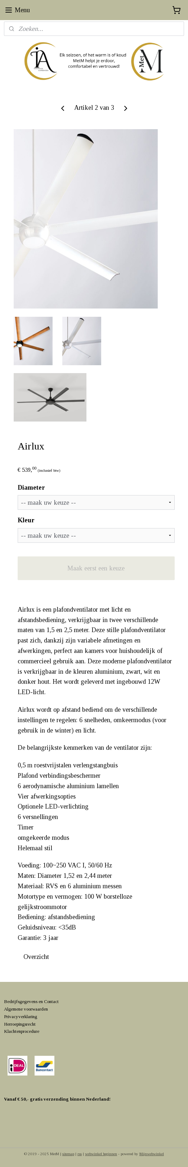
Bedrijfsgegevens (20, 1001)
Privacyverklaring (20, 1016)
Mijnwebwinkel (151, 1154)
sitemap (68, 1154)
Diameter (31, 487)
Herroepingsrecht (20, 1024)
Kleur (26, 520)
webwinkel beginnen (101, 1154)
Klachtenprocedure (21, 1031)
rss (79, 1154)
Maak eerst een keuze (96, 568)
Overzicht (36, 956)
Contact (51, 1001)
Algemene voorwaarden (26, 1009)
